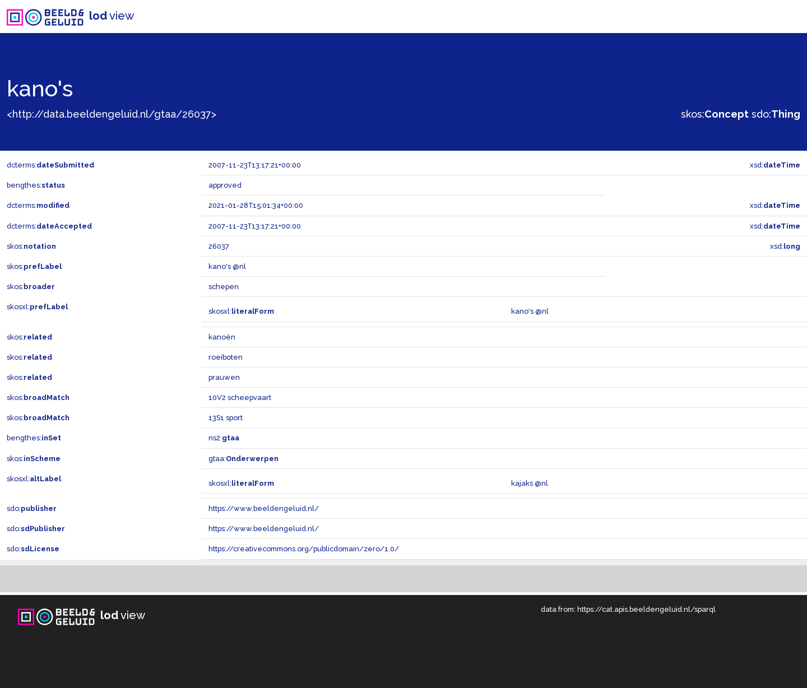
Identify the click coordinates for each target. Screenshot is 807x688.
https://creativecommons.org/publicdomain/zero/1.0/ (303, 549)
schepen (223, 286)
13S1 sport (225, 417)
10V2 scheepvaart (239, 397)
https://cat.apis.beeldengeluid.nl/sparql (646, 609)
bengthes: (36, 185)
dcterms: (50, 165)
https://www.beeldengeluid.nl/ (263, 508)
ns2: (223, 438)
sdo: (776, 114)
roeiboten (225, 357)
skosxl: (37, 307)
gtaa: (243, 458)
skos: (715, 114)
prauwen (224, 377)
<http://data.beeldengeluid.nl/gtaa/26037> (111, 114)
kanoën (221, 337)
